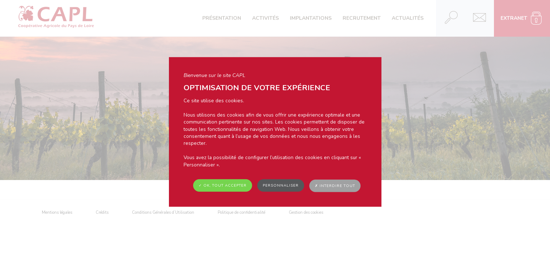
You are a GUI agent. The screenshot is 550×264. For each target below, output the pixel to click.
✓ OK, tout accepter (223, 185)
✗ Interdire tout (335, 185)
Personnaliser (281, 185)
